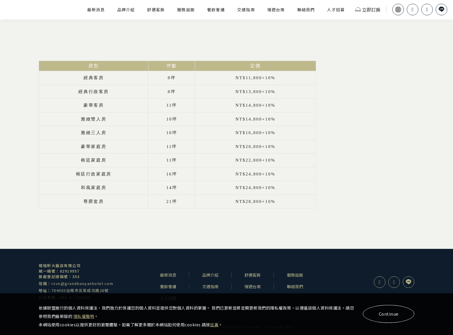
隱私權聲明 (83, 316)
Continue (389, 314)
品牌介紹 (126, 9)
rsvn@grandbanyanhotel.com (82, 283)
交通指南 (246, 9)
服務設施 (186, 9)
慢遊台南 (276, 9)
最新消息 (96, 9)
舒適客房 (156, 9)
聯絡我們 (306, 9)
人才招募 (336, 9)
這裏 (214, 324)
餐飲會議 (216, 9)
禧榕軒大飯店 (41, 9)
